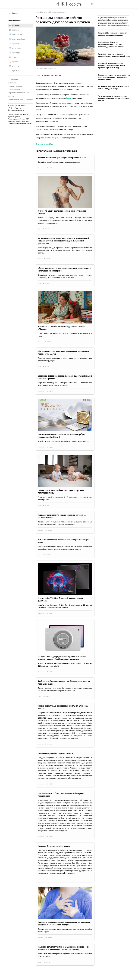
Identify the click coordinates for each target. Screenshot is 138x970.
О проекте (12, 83)
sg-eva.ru (15, 44)
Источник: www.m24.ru (44, 144)
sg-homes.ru (16, 48)
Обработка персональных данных (18, 94)
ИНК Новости (69, 3)
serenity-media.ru (18, 39)
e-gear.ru (15, 57)
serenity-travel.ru (18, 34)
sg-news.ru (16, 25)
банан (68, 98)
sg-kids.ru (15, 62)
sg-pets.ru (15, 66)
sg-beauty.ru (16, 53)
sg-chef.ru (15, 30)
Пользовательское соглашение (20, 99)
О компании (13, 79)
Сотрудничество (14, 89)
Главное (13, 13)
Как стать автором (15, 86)
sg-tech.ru (15, 71)
